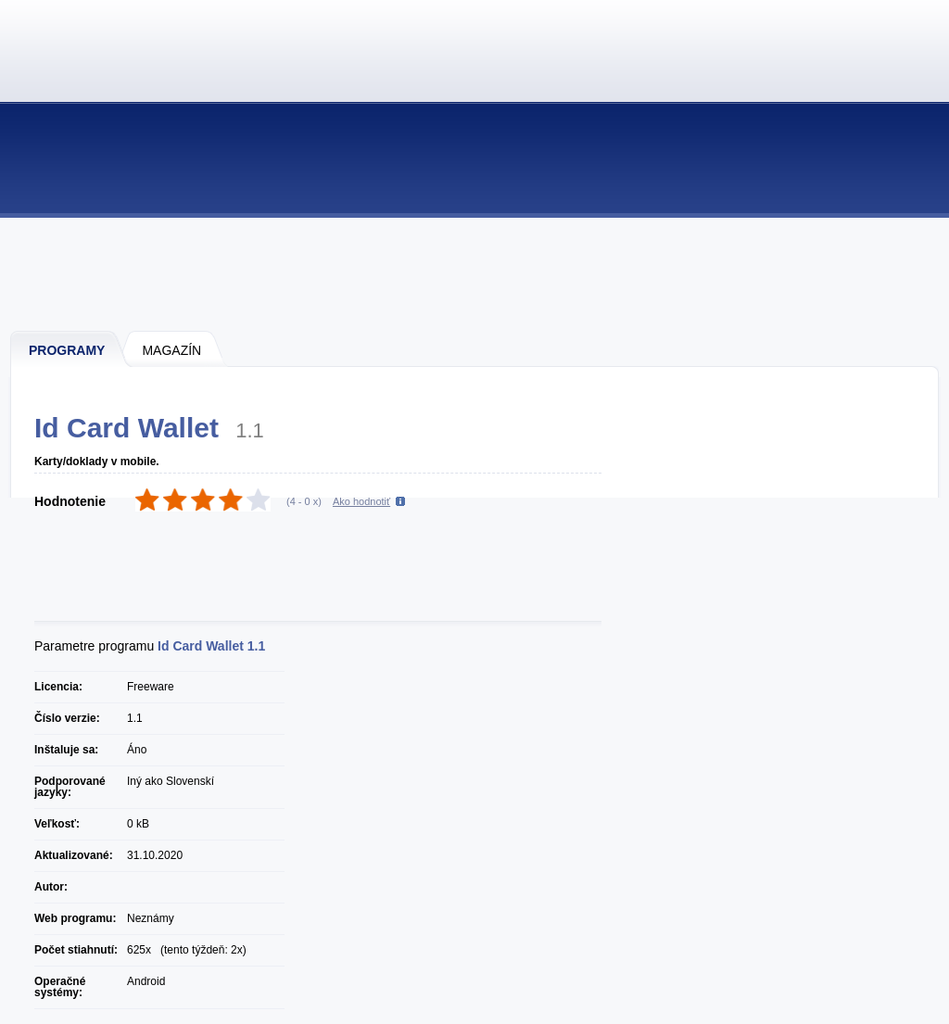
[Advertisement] (475, 273)
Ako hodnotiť (361, 501)
